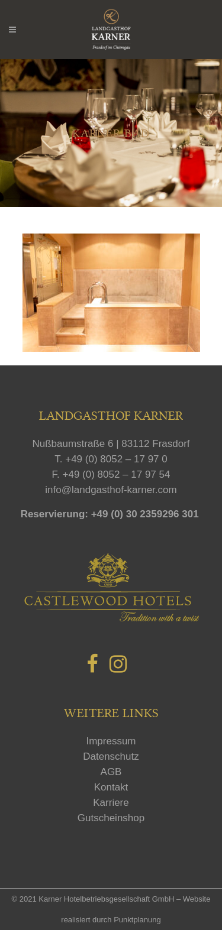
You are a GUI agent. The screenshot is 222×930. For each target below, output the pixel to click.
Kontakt (111, 787)
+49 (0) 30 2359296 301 (145, 514)
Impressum (111, 741)
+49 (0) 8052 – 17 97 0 (116, 459)
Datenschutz (111, 756)
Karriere (110, 802)
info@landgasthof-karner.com (110, 489)
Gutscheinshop (111, 818)
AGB (111, 771)
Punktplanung (137, 919)
